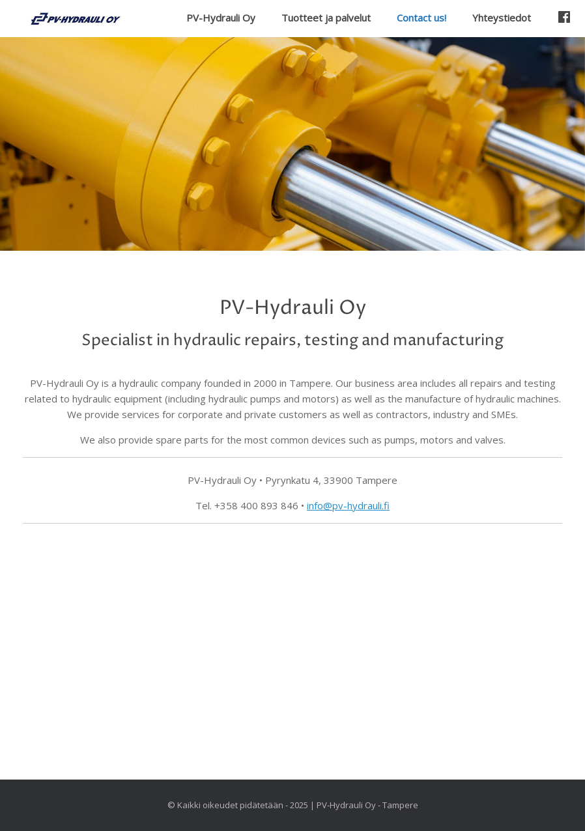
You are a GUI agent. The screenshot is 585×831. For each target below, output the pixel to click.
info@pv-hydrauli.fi (348, 505)
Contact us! (421, 17)
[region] (292, 143)
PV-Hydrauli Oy (220, 17)
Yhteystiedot (501, 17)
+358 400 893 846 (256, 505)
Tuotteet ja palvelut (326, 17)
